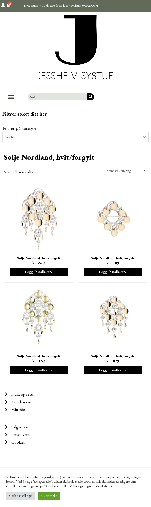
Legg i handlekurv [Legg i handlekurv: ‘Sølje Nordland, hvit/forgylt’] (38, 271)
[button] (11, 97)
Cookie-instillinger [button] (20, 496)
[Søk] (90, 96)
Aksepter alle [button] (49, 496)
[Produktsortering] (125, 171)
